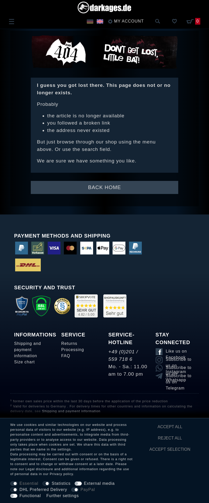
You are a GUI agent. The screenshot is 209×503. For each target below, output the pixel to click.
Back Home (104, 187)
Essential (28, 483)
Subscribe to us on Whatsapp (178, 368)
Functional (30, 496)
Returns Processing (72, 346)
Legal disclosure (39, 469)
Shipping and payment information (27, 349)
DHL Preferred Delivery (43, 489)
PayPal (88, 489)
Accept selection (170, 449)
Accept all (169, 427)
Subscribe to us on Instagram (178, 360)
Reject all (170, 438)
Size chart (24, 362)
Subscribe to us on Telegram (178, 377)
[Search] (157, 21)
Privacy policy (61, 474)
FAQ (65, 356)
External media (99, 483)
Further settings (62, 496)
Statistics (61, 483)
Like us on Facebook (176, 352)
